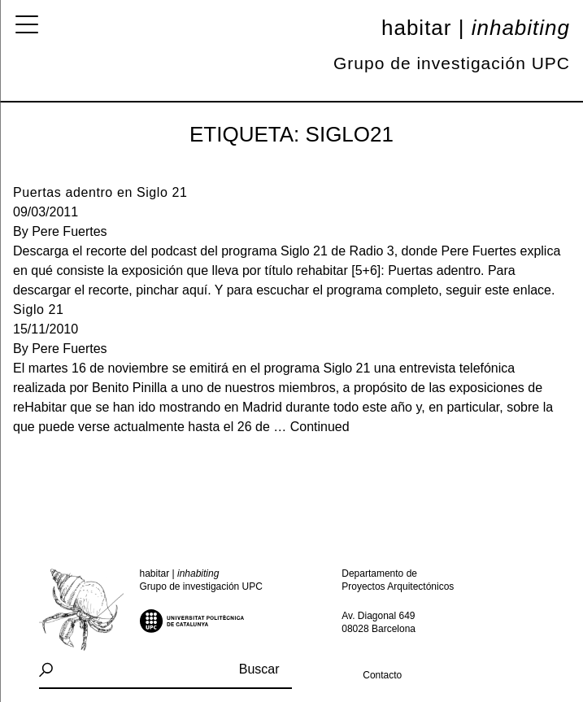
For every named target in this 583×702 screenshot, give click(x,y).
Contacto (382, 675)
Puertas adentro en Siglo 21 (100, 192)
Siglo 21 (38, 309)
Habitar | (475, 27)
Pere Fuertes (69, 231)
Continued (320, 427)
